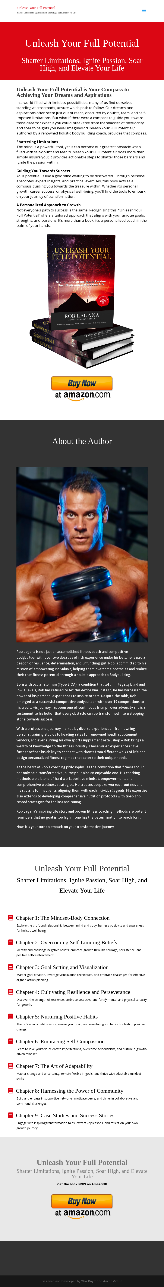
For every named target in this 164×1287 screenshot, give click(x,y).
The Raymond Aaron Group (101, 1281)
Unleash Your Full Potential (36, 8)
